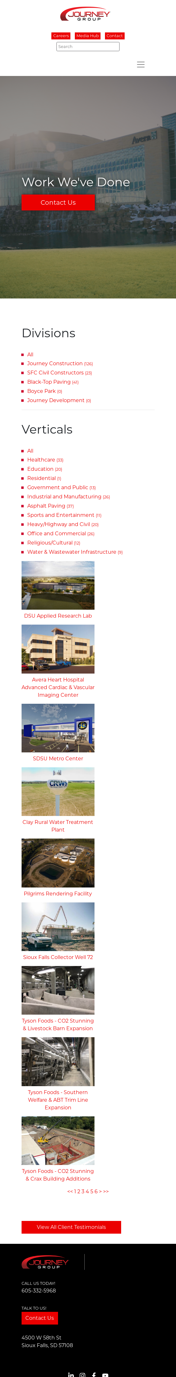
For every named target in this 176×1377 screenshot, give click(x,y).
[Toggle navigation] (141, 64)
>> (106, 1192)
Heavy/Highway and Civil (63, 524)
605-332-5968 (39, 1291)
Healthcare (45, 460)
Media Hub (87, 36)
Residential (44, 478)
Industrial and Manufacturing (68, 497)
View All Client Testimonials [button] (71, 1227)
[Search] (88, 46)
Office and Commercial (61, 534)
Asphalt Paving (50, 506)
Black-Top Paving (53, 382)
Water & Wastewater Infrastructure (75, 552)
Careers (61, 36)
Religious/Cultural (53, 543)
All (30, 355)
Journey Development (59, 400)
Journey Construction (60, 363)
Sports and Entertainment (64, 515)
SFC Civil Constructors (59, 373)
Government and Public (61, 487)
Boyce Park (44, 391)
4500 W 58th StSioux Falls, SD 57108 (47, 1341)
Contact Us (58, 202)
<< (70, 1192)
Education (44, 469)
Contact (115, 36)
